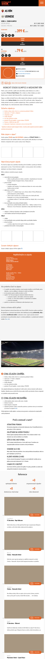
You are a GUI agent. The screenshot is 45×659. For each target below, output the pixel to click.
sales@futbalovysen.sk (23, 73)
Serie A (3, 21)
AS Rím (8, 11)
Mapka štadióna (9, 260)
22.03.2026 (34, 514)
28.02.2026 (34, 617)
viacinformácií (22, 43)
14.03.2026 (34, 549)
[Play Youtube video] (22, 354)
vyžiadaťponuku (22, 39)
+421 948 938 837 (21, 71)
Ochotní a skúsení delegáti (12, 261)
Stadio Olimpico (11, 21)
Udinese (9, 16)
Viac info (7, 319)
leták (16, 408)
